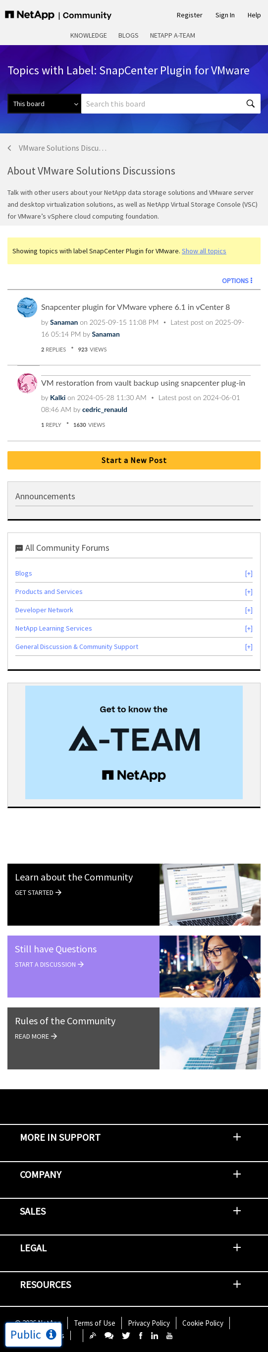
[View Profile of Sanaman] (64, 322)
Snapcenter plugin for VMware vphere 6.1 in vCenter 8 (135, 306)
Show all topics (204, 250)
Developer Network (44, 609)
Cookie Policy (202, 1323)
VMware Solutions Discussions (63, 148)
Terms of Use (94, 1323)
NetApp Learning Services (53, 628)
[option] (134, 743)
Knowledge (88, 35)
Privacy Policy (149, 1323)
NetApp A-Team (172, 35)
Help (254, 14)
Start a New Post (134, 460)
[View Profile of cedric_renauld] (104, 409)
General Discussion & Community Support (76, 646)
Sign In (225, 14)
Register (190, 14)
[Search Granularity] (44, 104)
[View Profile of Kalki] (57, 397)
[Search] (171, 104)
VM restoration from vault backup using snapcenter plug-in (143, 382)
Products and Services (49, 591)
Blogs (128, 35)
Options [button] (235, 280)
